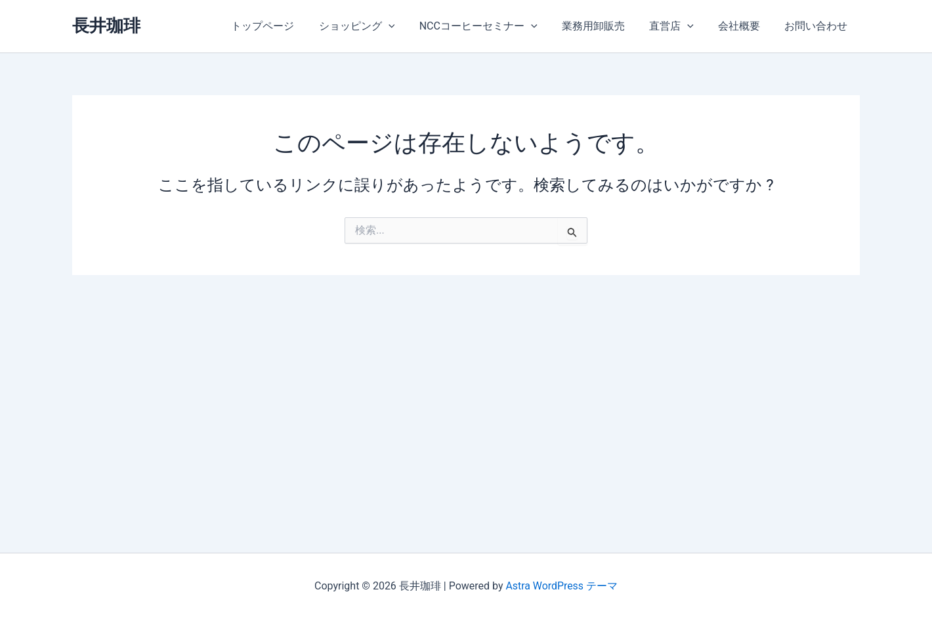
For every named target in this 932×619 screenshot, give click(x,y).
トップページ (285, 26)
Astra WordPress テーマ (561, 586)
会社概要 (744, 26)
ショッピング (376, 26)
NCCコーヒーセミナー (494, 26)
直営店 (680, 26)
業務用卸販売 (605, 26)
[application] (407, 26)
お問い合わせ (817, 26)
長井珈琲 (106, 25)
